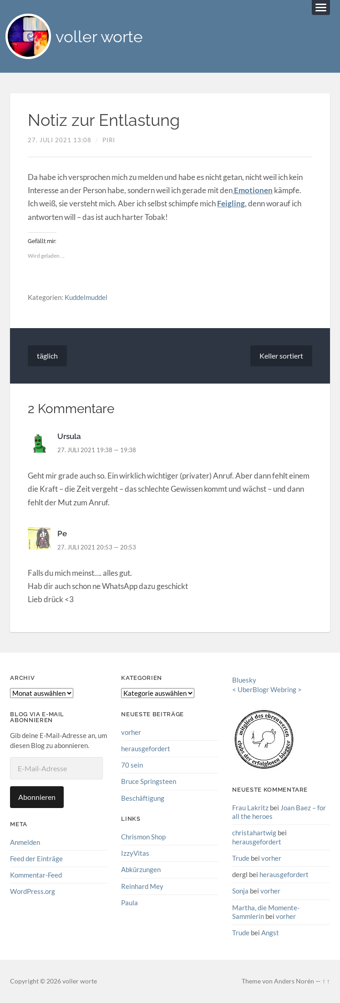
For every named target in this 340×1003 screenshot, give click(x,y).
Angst (270, 932)
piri (108, 140)
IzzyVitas (135, 853)
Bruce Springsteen (148, 781)
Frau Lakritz (250, 807)
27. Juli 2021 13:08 (59, 140)
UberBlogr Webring (267, 689)
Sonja (240, 891)
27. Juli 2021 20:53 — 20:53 (96, 547)
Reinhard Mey (142, 886)
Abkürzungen (141, 869)
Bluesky (244, 680)
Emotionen (253, 190)
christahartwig (254, 832)
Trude (240, 858)
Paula (129, 902)
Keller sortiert (281, 355)
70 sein (132, 765)
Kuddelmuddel (86, 297)
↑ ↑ (326, 981)
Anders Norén (294, 981)
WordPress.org (32, 891)
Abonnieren (37, 797)
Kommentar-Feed (36, 875)
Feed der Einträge (36, 858)
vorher (131, 732)
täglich (47, 355)
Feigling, (232, 203)
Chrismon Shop (143, 837)
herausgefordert (145, 748)
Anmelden (25, 842)
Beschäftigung (142, 798)
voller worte (99, 36)
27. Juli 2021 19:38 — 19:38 (96, 450)
